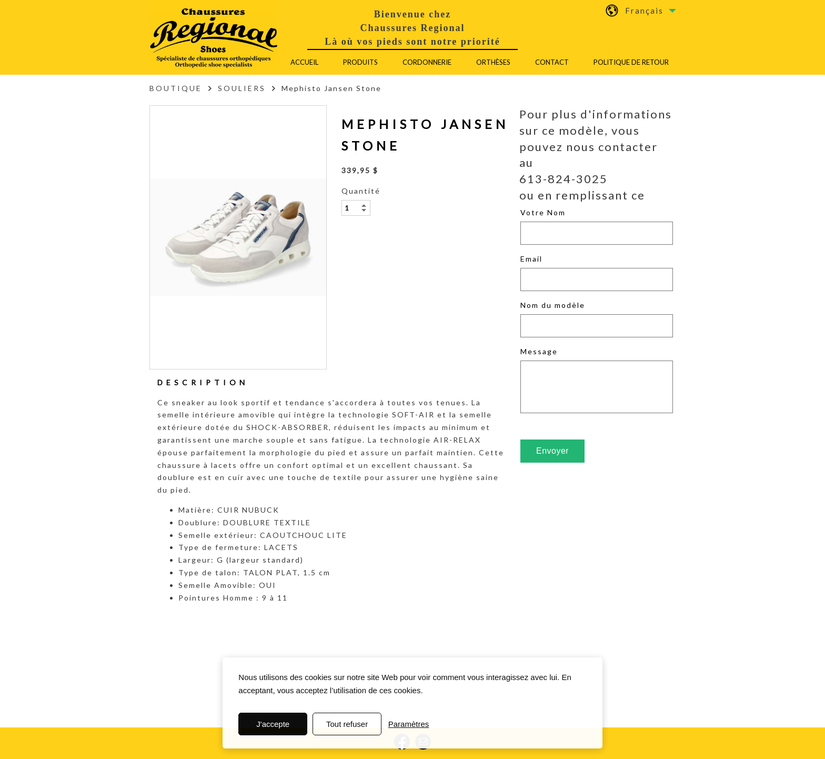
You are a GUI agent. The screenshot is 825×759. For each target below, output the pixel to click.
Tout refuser (347, 724)
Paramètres (408, 724)
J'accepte (272, 724)
